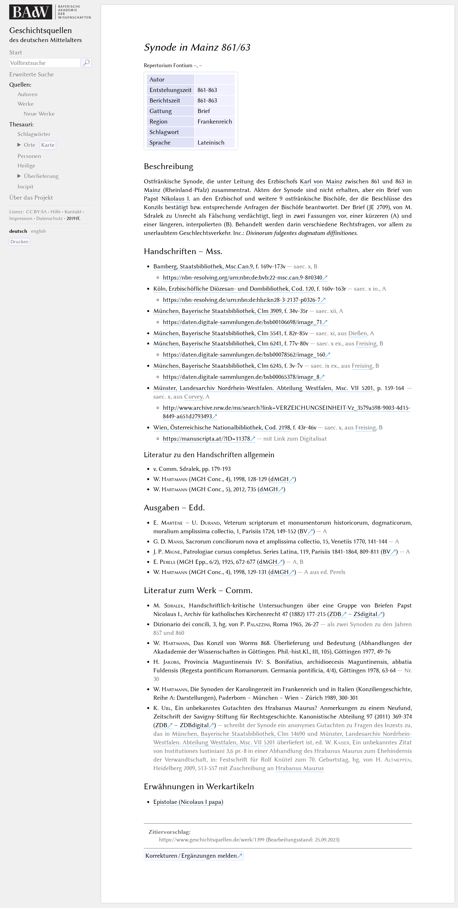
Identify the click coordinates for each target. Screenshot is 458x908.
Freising (366, 343)
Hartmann (174, 479)
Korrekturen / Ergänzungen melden (191, 855)
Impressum (20, 218)
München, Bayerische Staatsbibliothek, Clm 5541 (217, 333)
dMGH (279, 479)
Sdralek (174, 605)
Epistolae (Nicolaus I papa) (188, 801)
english (38, 231)
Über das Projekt (31, 197)
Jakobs (171, 661)
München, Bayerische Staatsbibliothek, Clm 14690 (238, 733)
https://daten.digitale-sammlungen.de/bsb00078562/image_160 (244, 354)
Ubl (166, 708)
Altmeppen (398, 759)
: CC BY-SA (28, 212)
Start (15, 52)
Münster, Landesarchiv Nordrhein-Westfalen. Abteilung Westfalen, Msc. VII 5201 (263, 388)
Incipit (25, 186)
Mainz (152, 190)
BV (304, 531)
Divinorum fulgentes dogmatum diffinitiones (301, 233)
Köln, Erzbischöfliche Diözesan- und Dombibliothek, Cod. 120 (233, 288)
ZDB (335, 614)
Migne (172, 551)
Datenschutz (49, 218)
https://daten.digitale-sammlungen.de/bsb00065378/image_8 (241, 376)
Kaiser (341, 742)
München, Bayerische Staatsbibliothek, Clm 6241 (217, 343)
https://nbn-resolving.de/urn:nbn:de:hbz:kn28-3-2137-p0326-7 (241, 299)
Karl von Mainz (321, 181)
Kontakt (73, 212)
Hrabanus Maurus (299, 768)
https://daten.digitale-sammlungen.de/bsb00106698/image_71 (242, 322)
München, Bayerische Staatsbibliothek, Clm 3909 (217, 311)
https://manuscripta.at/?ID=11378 (206, 438)
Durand (210, 522)
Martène (172, 522)
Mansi (175, 541)
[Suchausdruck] (45, 62)
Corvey (193, 396)
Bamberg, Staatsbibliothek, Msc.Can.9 (203, 266)
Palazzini (258, 624)
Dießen (357, 333)
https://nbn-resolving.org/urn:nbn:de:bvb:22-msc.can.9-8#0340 (242, 277)
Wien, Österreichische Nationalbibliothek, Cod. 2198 (221, 427)
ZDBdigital (194, 725)
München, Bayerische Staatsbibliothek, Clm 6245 (217, 365)
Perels (167, 561)
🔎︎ (86, 63)
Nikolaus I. (176, 198)
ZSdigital (365, 614)
